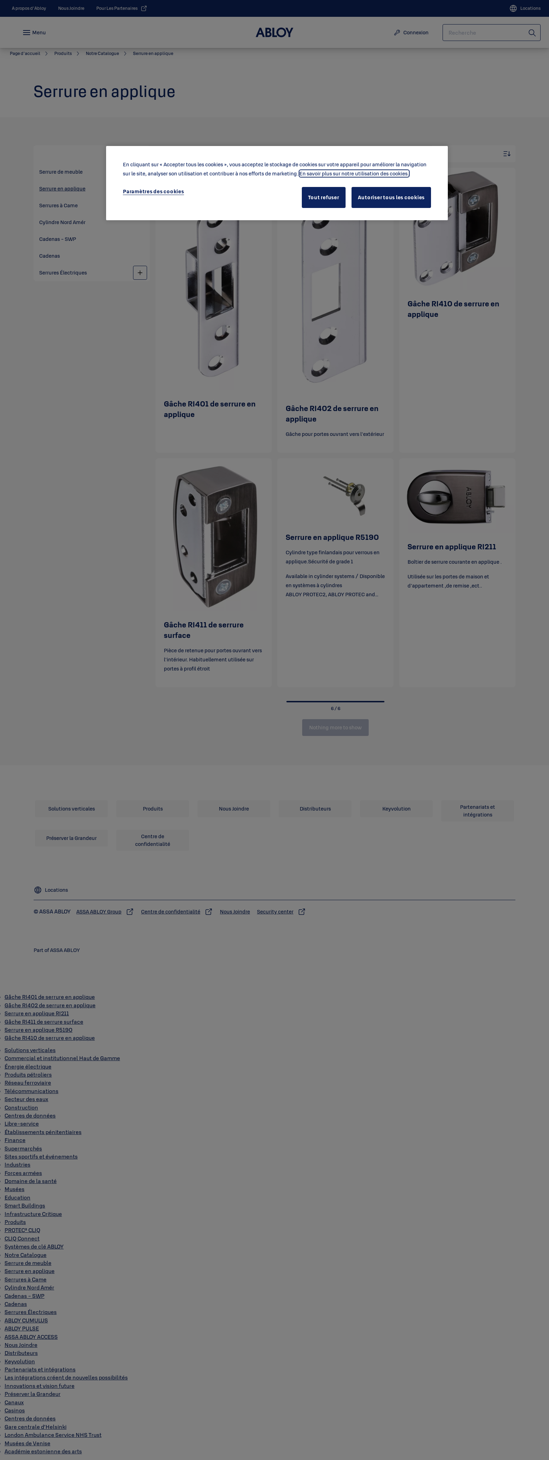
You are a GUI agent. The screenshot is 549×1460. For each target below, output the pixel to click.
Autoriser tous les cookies (391, 197)
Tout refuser (323, 197)
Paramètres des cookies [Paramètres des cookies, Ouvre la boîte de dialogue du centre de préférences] (153, 191)
